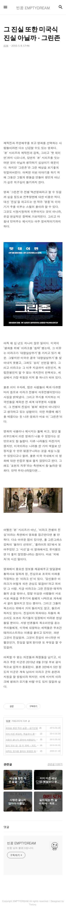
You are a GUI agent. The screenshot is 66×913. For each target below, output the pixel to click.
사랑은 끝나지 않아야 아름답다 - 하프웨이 (22, 739)
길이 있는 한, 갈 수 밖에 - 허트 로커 (22, 745)
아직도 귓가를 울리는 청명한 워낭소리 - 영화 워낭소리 (22, 751)
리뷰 (8, 720)
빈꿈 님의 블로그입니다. (20, 848)
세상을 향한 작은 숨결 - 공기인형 (22, 728)
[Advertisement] (33, 94)
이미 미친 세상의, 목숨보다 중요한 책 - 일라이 (22, 733)
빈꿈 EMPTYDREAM (21, 843)
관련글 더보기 (55, 764)
